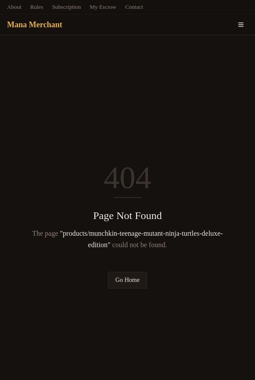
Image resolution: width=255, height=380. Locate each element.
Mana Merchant (34, 24)
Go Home (127, 280)
